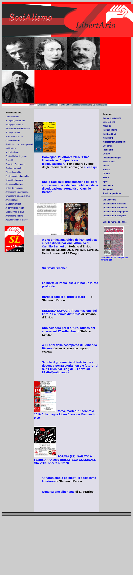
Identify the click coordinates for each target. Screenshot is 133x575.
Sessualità (108, 185)
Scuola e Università (112, 118)
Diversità (9, 160)
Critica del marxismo (15, 188)
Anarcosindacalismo (15, 136)
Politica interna (110, 130)
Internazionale (109, 134)
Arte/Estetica (109, 162)
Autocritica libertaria (14, 184)
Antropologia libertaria (15, 121)
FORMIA (63, 457)
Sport (105, 181)
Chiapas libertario (13, 140)
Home (33, 105)
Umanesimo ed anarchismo (18, 196)
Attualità (107, 126)
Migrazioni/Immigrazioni (114, 142)
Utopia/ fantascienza (15, 180)
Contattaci (53, 105)
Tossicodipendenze (112, 193)
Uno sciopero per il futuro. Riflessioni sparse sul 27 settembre (68, 330)
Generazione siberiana (58, 492)
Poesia (106, 166)
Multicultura (11, 148)
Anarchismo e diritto (14, 216)
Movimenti (108, 138)
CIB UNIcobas (109, 200)
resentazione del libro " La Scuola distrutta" (69, 313)
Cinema (106, 173)
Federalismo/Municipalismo (18, 128)
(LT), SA (75, 457)
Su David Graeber (54, 268)
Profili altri (108, 150)
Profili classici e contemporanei (19, 144)
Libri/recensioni (12, 117)
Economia (107, 146)
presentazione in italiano (114, 204)
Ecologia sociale (13, 132)
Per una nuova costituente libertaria (75, 105)
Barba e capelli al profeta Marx (63, 297)
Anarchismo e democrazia (17, 192)
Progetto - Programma (16, 164)
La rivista (97, 105)
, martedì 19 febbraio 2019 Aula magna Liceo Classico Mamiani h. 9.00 (65, 415)
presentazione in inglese (114, 216)
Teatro (106, 177)
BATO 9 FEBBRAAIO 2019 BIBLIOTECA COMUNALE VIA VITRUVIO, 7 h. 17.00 (65, 460)
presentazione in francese (115, 208)
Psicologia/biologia (112, 158)
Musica (106, 170)
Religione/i (108, 189)
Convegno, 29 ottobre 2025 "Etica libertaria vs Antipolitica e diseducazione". (65, 160)
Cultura (106, 154)
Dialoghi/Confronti (13, 204)
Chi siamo (42, 105)
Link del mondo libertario (114, 222)
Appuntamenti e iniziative (17, 220)
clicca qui (90, 167)
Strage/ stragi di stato (15, 212)
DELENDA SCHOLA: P (58, 311)
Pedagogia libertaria (14, 125)
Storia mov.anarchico (15, 168)
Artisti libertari (12, 200)
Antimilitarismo (12, 152)
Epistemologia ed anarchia (17, 176)
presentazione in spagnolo (115, 212)
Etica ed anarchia (13, 172)
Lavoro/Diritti (109, 122)
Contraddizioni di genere (16, 156)
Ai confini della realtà (15, 208)
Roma (60, 411)
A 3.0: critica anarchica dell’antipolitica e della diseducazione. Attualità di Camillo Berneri (69, 244)
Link (105, 105)
